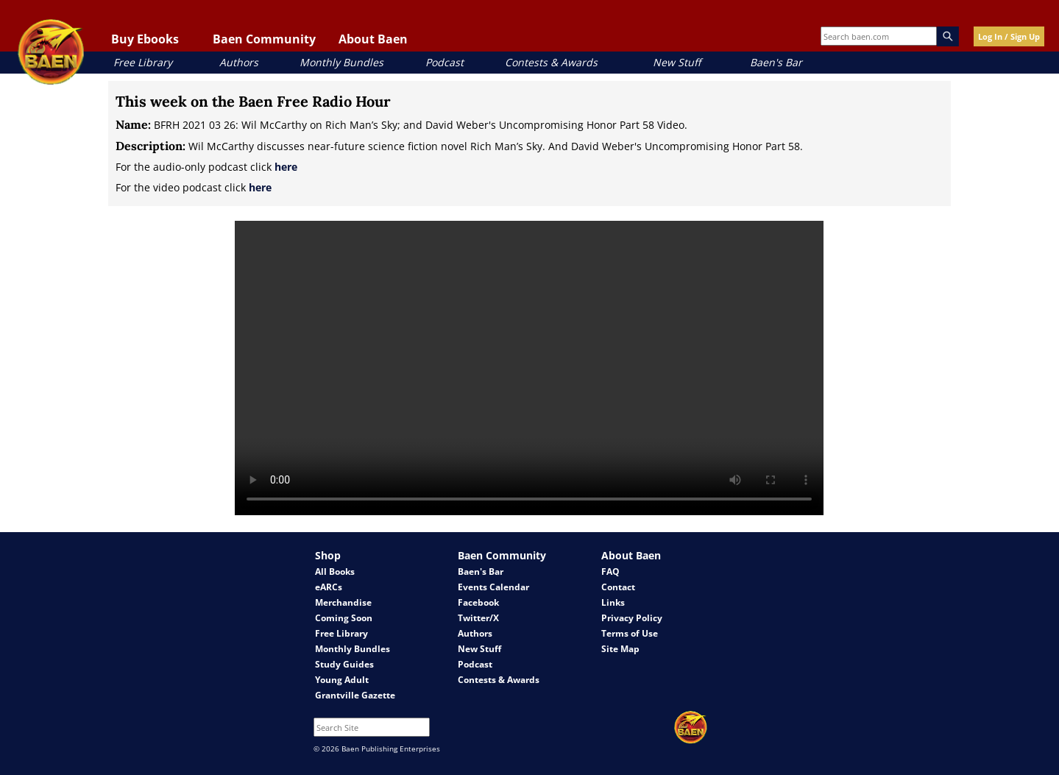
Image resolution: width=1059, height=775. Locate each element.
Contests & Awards (551, 62)
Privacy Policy (631, 618)
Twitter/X (478, 618)
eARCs (328, 587)
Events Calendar (493, 587)
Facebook (478, 602)
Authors (238, 62)
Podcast (444, 62)
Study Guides (344, 664)
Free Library (142, 62)
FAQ (610, 571)
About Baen (373, 39)
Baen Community (264, 39)
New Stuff (677, 62)
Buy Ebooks (145, 39)
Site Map (620, 649)
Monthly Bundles (341, 62)
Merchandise (343, 602)
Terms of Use (629, 633)
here (286, 167)
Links (613, 602)
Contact (618, 587)
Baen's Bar (776, 62)
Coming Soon (343, 618)
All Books (335, 571)
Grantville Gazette (355, 695)
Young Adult (342, 679)
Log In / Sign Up (1009, 36)
